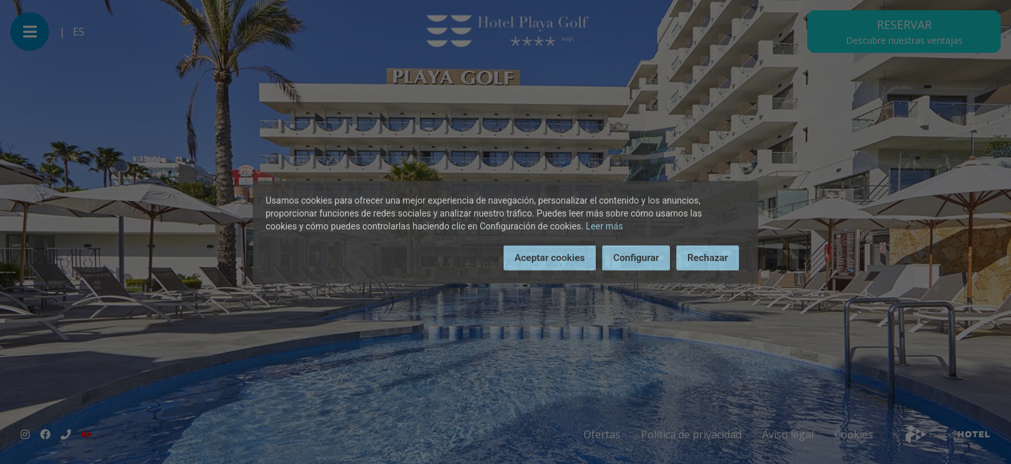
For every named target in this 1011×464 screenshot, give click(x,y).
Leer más (604, 226)
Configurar (636, 258)
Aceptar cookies (550, 258)
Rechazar (707, 258)
